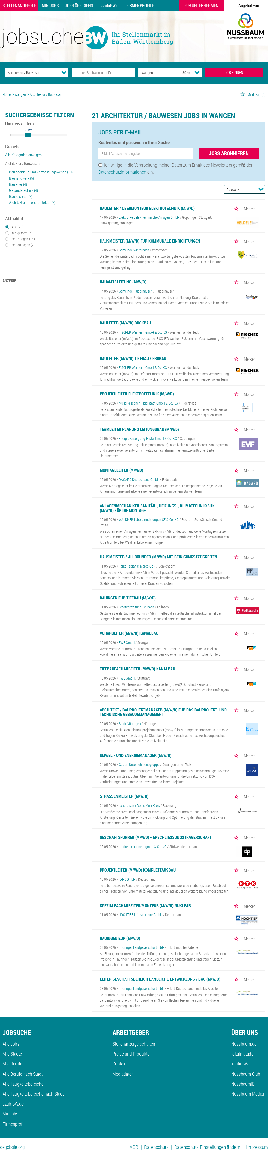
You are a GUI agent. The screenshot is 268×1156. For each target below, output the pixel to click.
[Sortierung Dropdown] (261, 189)
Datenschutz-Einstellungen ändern (207, 1147)
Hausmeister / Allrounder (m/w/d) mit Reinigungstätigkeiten (158, 557)
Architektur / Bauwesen (22, 163)
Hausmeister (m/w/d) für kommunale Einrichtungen (150, 241)
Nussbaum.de (243, 1044)
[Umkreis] (182, 72)
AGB (134, 1147)
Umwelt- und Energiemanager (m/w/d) (135, 755)
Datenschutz (156, 1147)
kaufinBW (239, 1063)
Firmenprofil (13, 1124)
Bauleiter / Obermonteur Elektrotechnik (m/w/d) (147, 208)
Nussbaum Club (245, 1074)
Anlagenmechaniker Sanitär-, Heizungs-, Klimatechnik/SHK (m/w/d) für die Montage (157, 508)
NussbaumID (243, 1084)
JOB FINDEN (234, 72)
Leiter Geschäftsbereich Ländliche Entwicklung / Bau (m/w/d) (160, 979)
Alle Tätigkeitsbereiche (23, 1084)
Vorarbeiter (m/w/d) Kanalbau (129, 633)
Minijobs (50, 5)
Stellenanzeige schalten (134, 1044)
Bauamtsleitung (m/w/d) (123, 282)
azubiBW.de (110, 5)
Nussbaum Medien (248, 1094)
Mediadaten (123, 1074)
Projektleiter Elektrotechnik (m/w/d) (137, 394)
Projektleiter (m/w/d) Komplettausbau (138, 870)
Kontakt (120, 1063)
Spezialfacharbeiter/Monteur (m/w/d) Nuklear (145, 905)
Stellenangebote (19, 5)
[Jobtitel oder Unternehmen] (103, 72)
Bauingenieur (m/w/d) (120, 938)
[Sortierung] (239, 189)
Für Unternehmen (201, 5)
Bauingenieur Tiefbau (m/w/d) (128, 598)
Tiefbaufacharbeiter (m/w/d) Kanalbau (137, 669)
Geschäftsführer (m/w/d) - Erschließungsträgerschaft (156, 837)
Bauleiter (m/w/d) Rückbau (125, 323)
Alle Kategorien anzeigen (23, 154)
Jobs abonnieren (229, 153)
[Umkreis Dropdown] (197, 72)
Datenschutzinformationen (122, 172)
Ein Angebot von (245, 5)
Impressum (257, 1147)
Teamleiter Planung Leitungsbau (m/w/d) (139, 429)
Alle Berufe (12, 1063)
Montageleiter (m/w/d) (121, 470)
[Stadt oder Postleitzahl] (155, 72)
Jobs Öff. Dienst (80, 5)
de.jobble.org (12, 1147)
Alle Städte (12, 1054)
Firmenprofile (140, 5)
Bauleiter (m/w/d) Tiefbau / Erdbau (133, 358)
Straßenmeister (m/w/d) (124, 796)
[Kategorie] (31, 72)
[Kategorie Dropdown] (64, 72)
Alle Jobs (11, 1044)
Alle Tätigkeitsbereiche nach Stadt (33, 1094)
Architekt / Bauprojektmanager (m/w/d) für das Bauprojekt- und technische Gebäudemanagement (163, 712)
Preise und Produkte (131, 1054)
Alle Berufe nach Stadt (23, 1074)
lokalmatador (243, 1054)
